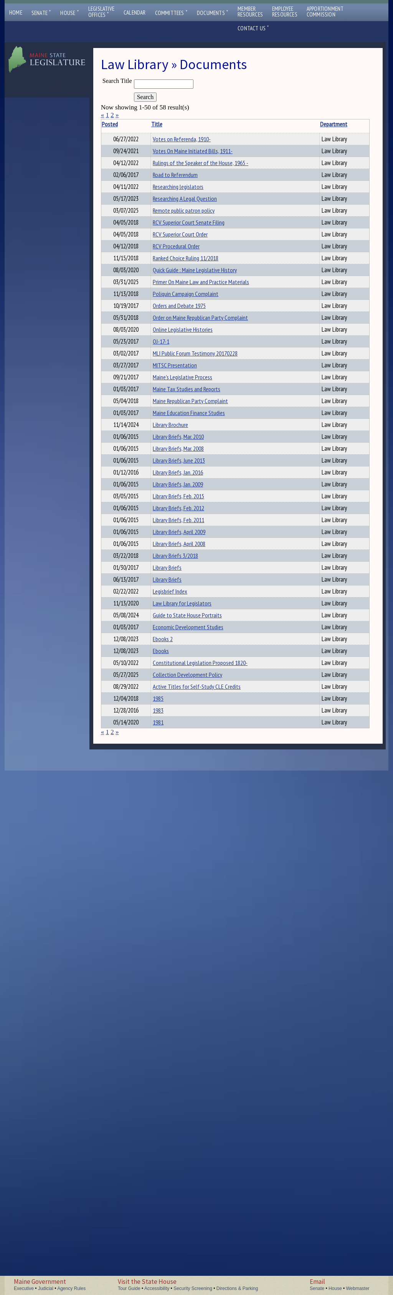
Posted (121, 124)
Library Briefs (159, 960)
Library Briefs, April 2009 (171, 899)
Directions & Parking (237, 1288)
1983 (150, 1218)
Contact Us (253, 28)
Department (216, 124)
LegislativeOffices (101, 12)
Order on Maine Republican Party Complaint (163, 502)
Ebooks (153, 1103)
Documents (212, 13)
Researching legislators (170, 229)
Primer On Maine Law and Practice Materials (172, 415)
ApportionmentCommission (325, 11)
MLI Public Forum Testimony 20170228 (168, 567)
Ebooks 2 (155, 1082)
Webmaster (357, 1288)
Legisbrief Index (162, 1001)
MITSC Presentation (167, 597)
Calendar (135, 12)
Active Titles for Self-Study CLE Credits (169, 1176)
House (69, 13)
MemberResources (250, 11)
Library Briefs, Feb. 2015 (170, 838)
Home (15, 12)
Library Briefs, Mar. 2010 (170, 737)
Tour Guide (129, 1288)
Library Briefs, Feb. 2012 (170, 859)
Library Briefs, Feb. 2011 (170, 879)
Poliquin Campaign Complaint (165, 457)
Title (148, 124)
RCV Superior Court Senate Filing (166, 299)
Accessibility (156, 1288)
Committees (171, 13)
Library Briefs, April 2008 (171, 920)
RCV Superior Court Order (172, 320)
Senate (41, 13)
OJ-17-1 (153, 543)
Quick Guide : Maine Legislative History (166, 394)
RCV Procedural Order (168, 340)
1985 (150, 1197)
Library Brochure (162, 716)
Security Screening (192, 1288)
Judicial (45, 1288)
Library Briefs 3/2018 (167, 940)
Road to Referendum (167, 209)
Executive (24, 1288)
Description (243, 124)
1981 (150, 1238)
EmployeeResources (284, 11)
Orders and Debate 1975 (171, 474)
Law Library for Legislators (161, 1025)
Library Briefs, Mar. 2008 (170, 757)
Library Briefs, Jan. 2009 (170, 818)
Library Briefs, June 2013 (171, 777)
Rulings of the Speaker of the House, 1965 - (169, 188)
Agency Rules (71, 1288)
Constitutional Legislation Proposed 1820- (168, 1131)
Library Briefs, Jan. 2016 (170, 798)
